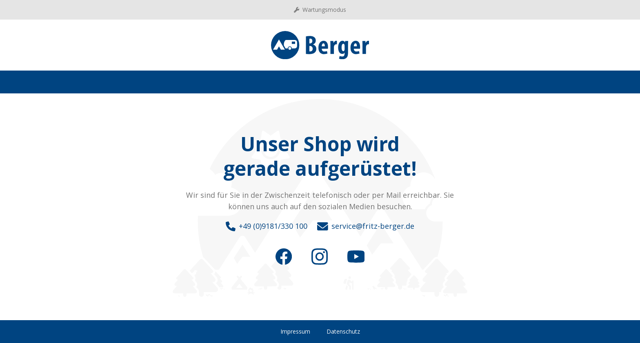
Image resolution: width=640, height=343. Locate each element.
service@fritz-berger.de (365, 226)
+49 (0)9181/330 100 (266, 226)
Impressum (295, 331)
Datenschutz (343, 331)
